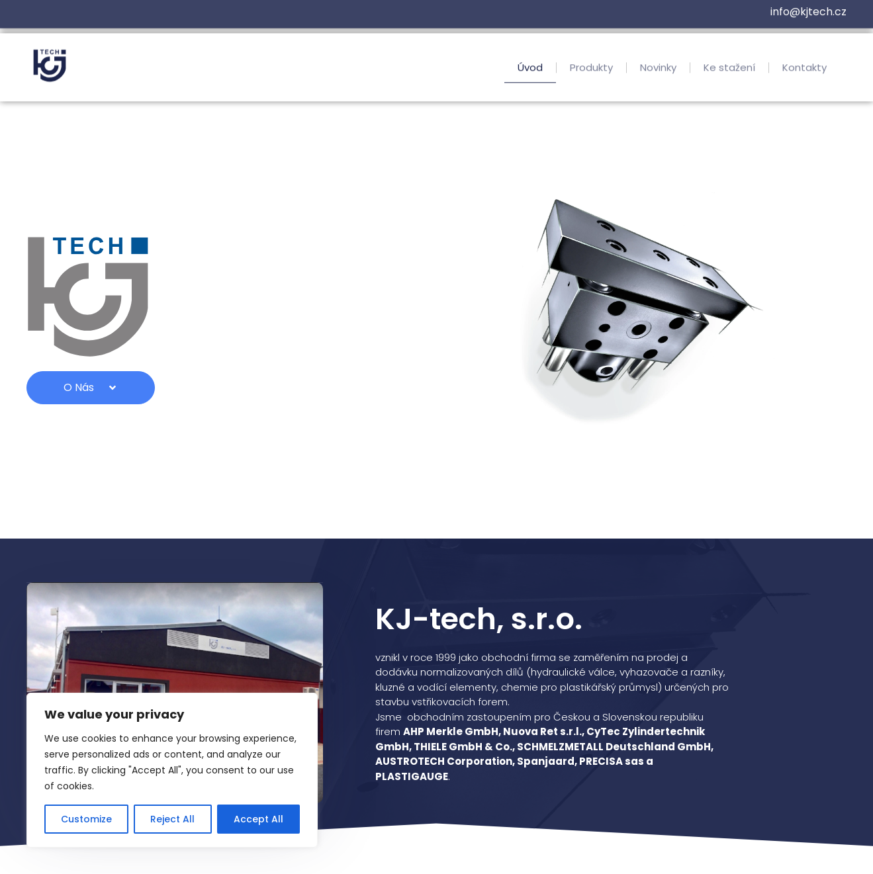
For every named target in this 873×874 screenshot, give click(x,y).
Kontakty (804, 70)
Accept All (258, 819)
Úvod (530, 70)
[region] (172, 770)
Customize (86, 819)
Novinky (658, 70)
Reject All (172, 819)
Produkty (591, 70)
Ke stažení (729, 70)
